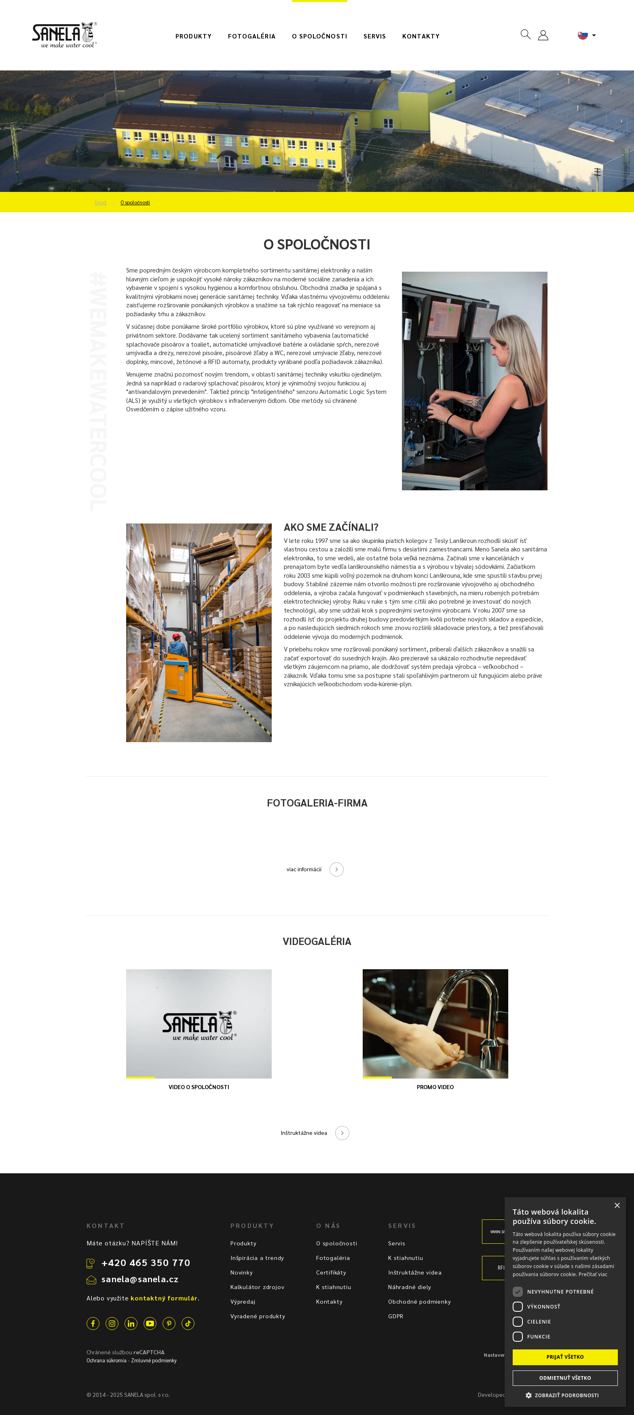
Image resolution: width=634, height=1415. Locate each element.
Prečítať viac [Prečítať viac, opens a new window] (593, 1274)
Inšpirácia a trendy (257, 1257)
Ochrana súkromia (107, 1360)
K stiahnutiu (333, 1286)
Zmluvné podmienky (154, 1360)
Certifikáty (331, 1272)
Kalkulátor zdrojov (257, 1286)
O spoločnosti (319, 36)
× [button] (617, 1206)
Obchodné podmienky (419, 1301)
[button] (565, 1395)
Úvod (100, 202)
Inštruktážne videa (304, 1132)
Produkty (193, 36)
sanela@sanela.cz (140, 1278)
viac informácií (304, 868)
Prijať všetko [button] (565, 1356)
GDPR (396, 1315)
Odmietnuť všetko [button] (565, 1378)
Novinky (241, 1272)
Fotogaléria (252, 36)
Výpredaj (242, 1301)
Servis (374, 36)
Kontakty (421, 36)
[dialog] (565, 1302)
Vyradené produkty (257, 1315)
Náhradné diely (409, 1286)
